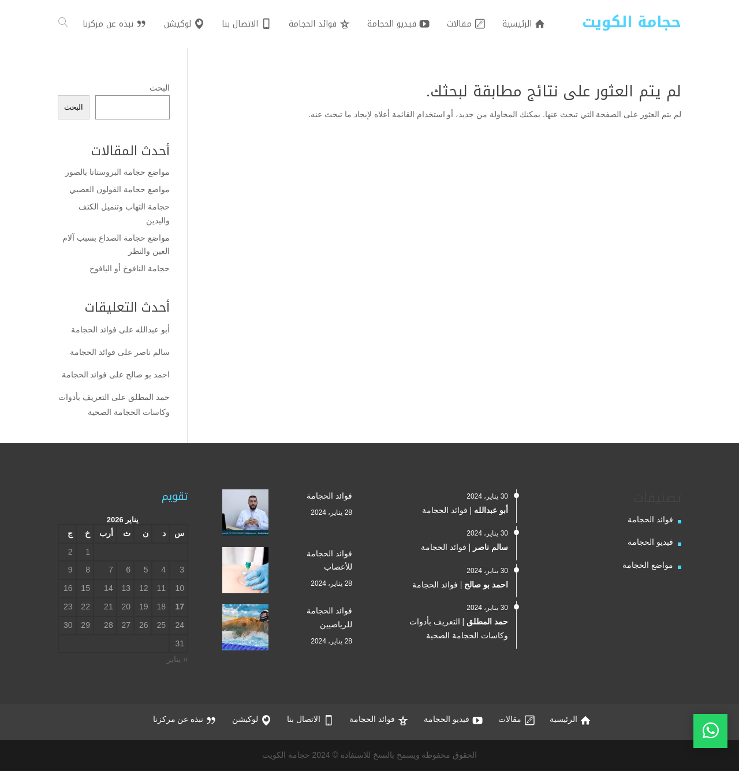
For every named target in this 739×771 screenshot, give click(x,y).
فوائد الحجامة (94, 329)
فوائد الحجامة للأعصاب (329, 560)
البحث (160, 87)
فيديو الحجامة (650, 542)
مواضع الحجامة (647, 565)
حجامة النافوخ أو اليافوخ (129, 268)
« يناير (177, 659)
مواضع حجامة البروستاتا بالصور (117, 172)
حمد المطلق (149, 397)
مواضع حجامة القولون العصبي (119, 189)
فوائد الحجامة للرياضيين (329, 617)
